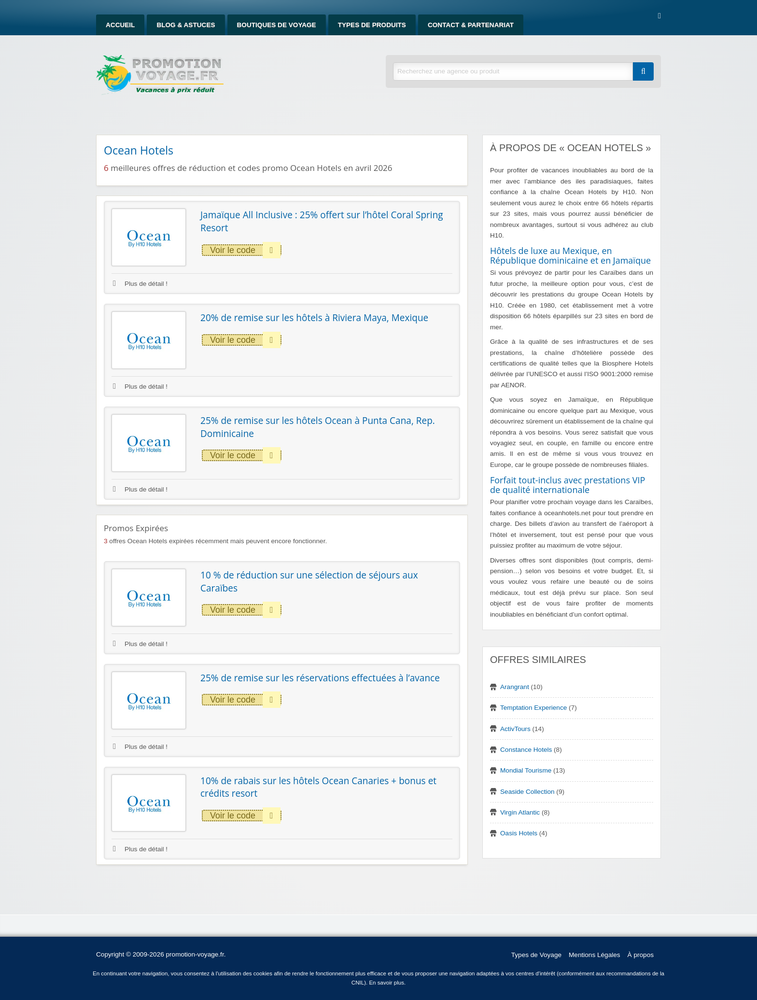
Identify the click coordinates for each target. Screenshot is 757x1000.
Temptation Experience (533, 707)
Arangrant (514, 686)
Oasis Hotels (518, 833)
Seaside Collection (527, 791)
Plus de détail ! (140, 283)
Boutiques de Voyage (276, 24)
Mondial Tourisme (525, 770)
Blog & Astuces (185, 24)
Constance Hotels (526, 749)
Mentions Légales (594, 954)
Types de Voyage (536, 954)
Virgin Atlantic (520, 812)
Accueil (120, 24)
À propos (641, 954)
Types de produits (372, 24)
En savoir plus (386, 983)
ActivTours (515, 728)
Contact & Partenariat (471, 24)
